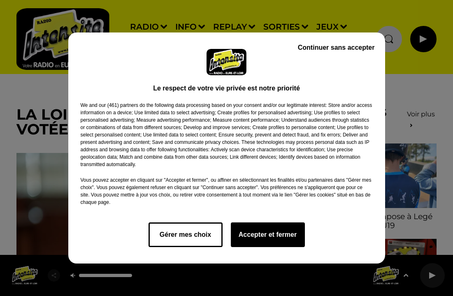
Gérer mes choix (185, 234)
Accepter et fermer (268, 234)
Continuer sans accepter (336, 47)
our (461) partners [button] (118, 105)
